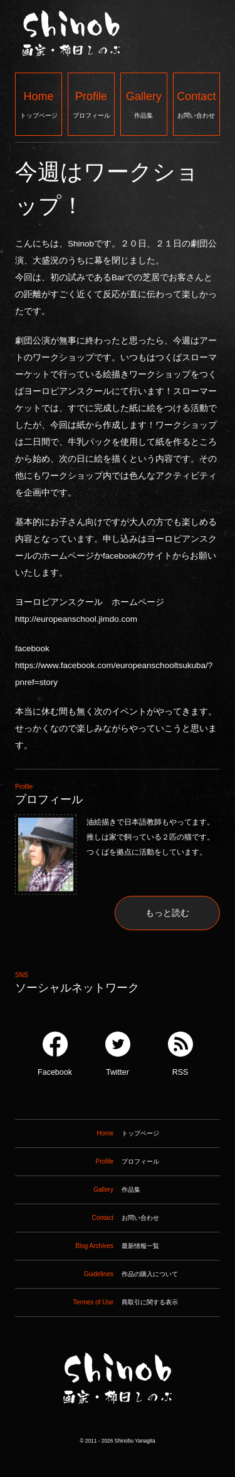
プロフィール (91, 103)
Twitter (117, 1054)
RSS (180, 1054)
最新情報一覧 (87, 1246)
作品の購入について (96, 1274)
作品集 (144, 103)
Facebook (55, 1054)
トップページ (38, 103)
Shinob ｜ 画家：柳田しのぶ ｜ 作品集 (117, 1429)
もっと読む (167, 913)
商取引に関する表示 (96, 1302)
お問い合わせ (196, 103)
